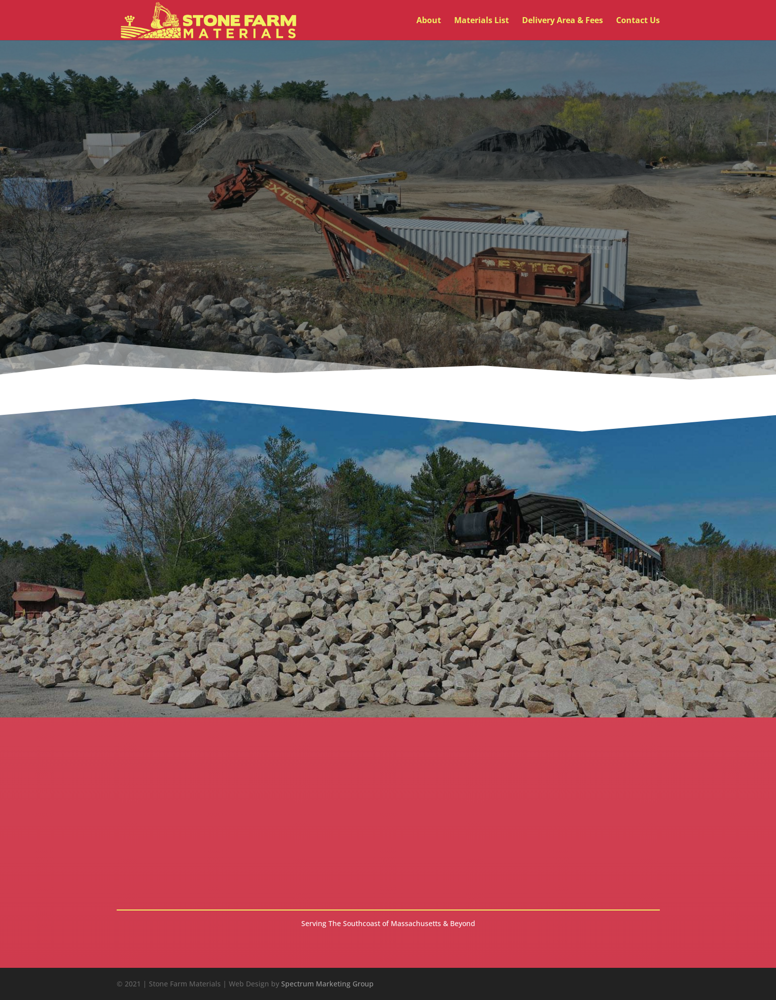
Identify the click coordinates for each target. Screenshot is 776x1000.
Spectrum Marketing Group (327, 983)
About (428, 21)
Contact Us (638, 21)
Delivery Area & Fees (562, 21)
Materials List (481, 21)
